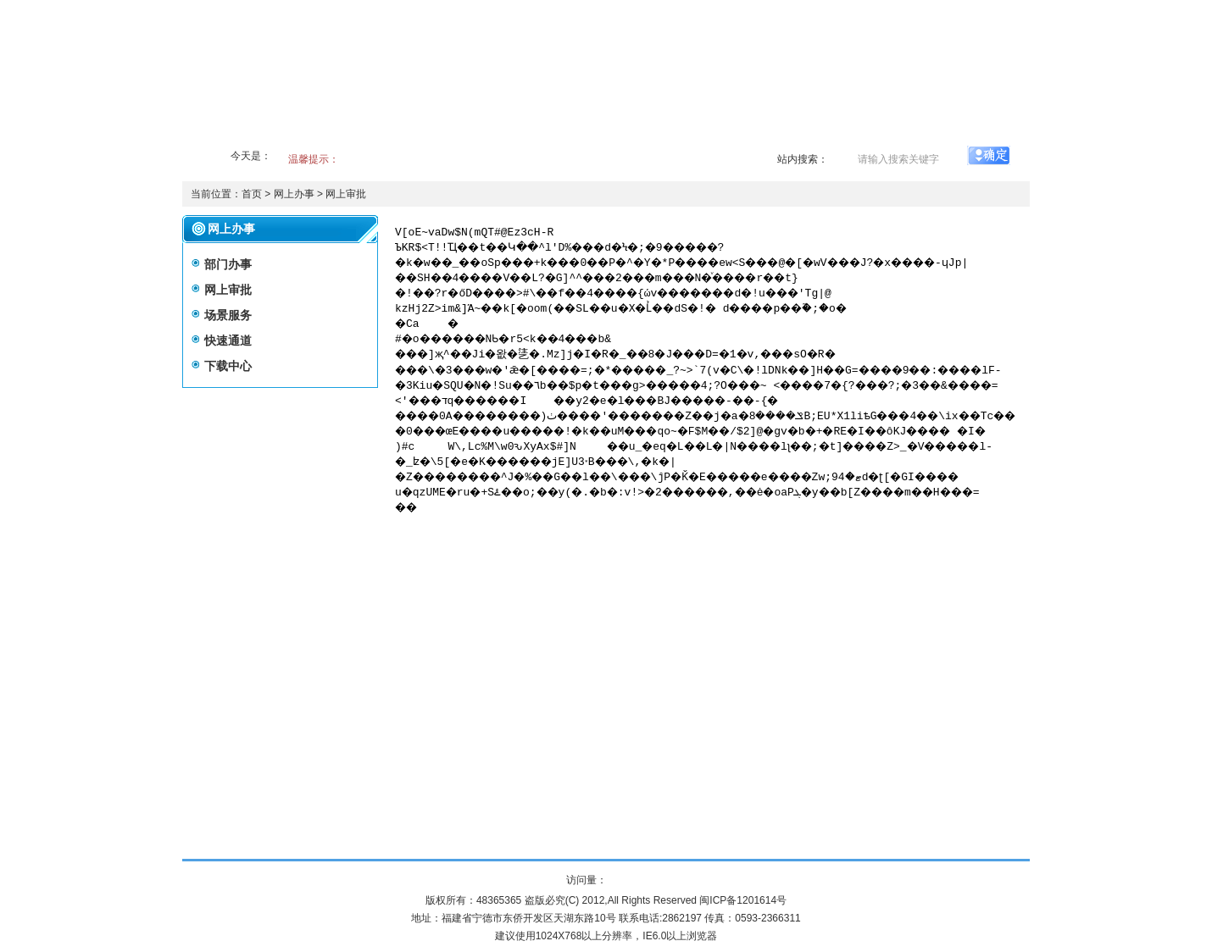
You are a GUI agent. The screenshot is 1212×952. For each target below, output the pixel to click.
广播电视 (619, 134)
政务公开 (338, 134)
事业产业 (402, 134)
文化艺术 (555, 134)
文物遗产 (748, 134)
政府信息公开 (478, 134)
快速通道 (228, 340)
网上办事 (813, 134)
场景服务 (228, 315)
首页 (221, 134)
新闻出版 (684, 134)
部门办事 (228, 264)
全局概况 (273, 134)
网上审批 (345, 194)
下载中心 (228, 366)
